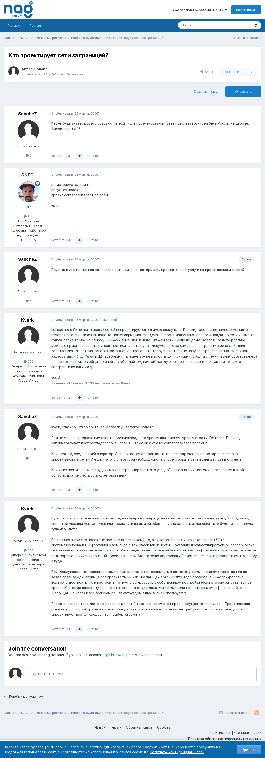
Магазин (14, 25)
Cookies (163, 727)
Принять (249, 749)
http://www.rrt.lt (89, 356)
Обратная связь (139, 727)
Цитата (92, 156)
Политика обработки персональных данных (224, 739)
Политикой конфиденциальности (177, 752)
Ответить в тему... (48, 674)
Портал (35, 25)
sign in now (112, 655)
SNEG (27, 174)
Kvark (27, 320)
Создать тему (206, 92)
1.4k (28, 216)
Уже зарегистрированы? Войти (199, 10)
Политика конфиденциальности (235, 733)
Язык (100, 727)
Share (207, 72)
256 (28, 361)
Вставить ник (61, 156)
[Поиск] (201, 25)
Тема (115, 727)
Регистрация (246, 9)
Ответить (243, 92)
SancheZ (42, 69)
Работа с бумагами (67, 74)
